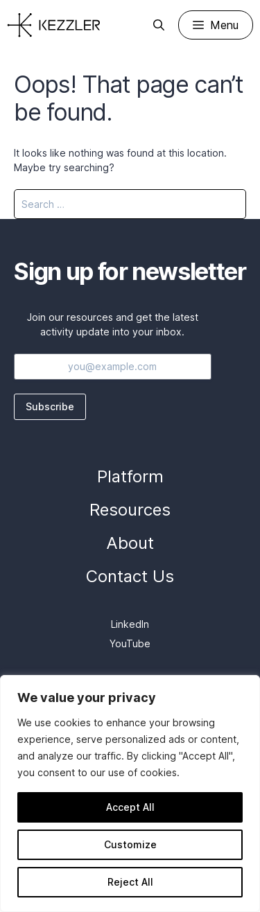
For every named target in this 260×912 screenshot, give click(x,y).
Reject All (130, 882)
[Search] (226, 204)
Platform (130, 476)
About (130, 543)
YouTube (130, 643)
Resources (130, 510)
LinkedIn (130, 624)
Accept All (130, 807)
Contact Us (130, 576)
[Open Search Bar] (158, 25)
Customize (130, 844)
